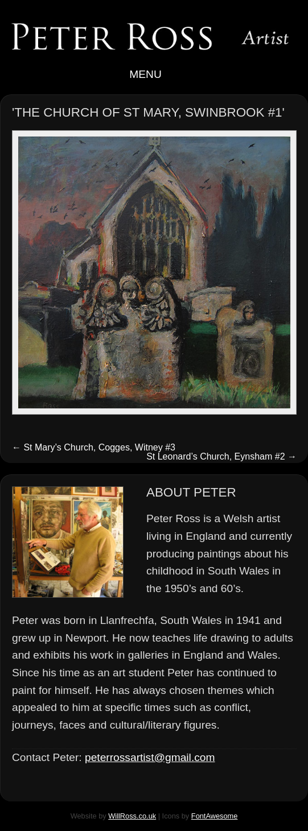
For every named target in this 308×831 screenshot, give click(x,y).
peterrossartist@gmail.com (150, 757)
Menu (154, 74)
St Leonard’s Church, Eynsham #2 (221, 456)
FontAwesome (214, 816)
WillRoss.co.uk (132, 816)
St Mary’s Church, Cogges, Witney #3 (93, 447)
